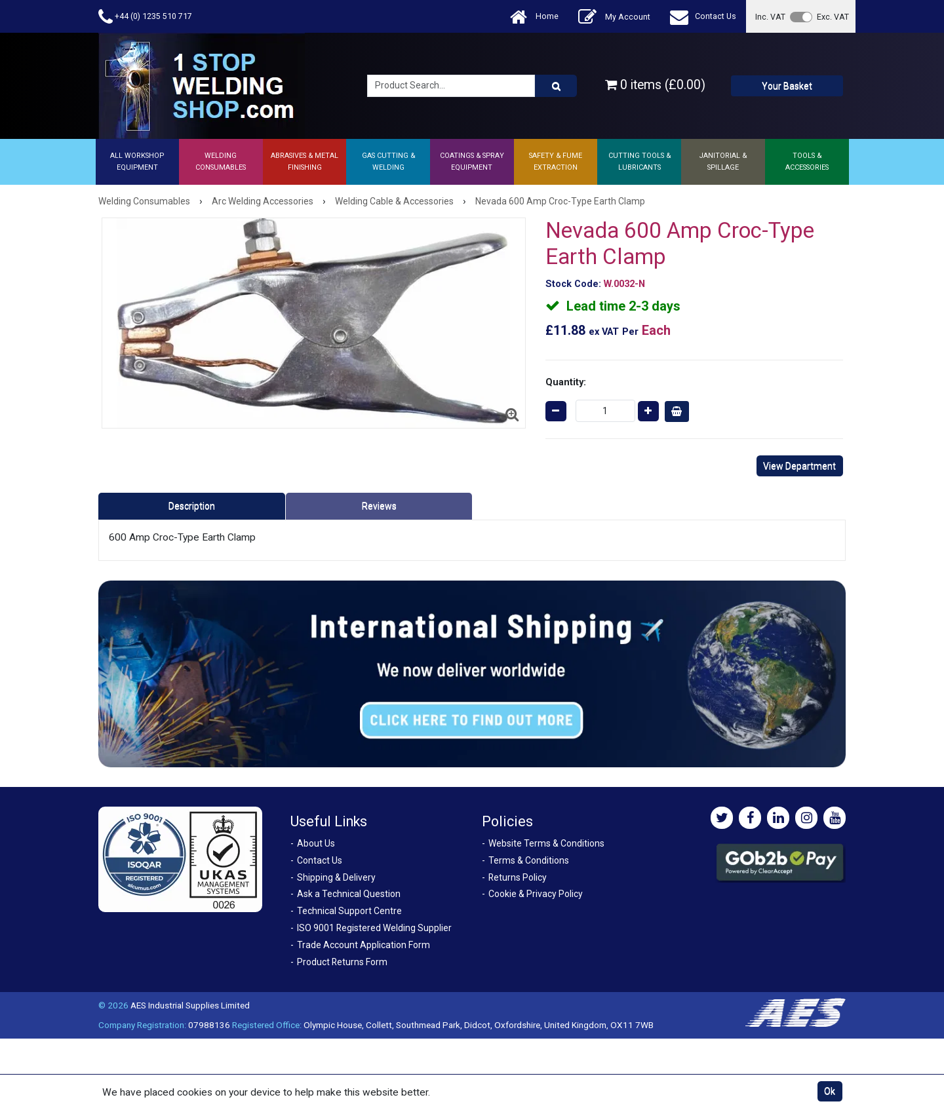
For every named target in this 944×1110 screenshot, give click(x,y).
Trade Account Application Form (363, 945)
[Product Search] (556, 86)
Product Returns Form (342, 962)
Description (191, 506)
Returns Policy (517, 877)
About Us (316, 843)
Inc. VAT (770, 17)
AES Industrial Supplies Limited (190, 1005)
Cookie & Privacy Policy (535, 894)
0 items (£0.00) (655, 84)
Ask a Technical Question (349, 894)
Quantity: (565, 382)
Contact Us (703, 17)
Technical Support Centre (349, 911)
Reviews (379, 506)
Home (534, 17)
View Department (799, 466)
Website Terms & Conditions (546, 843)
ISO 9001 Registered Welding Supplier (374, 928)
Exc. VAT (833, 17)
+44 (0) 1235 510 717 (145, 17)
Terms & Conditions (528, 860)
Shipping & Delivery (336, 877)
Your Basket (787, 86)
